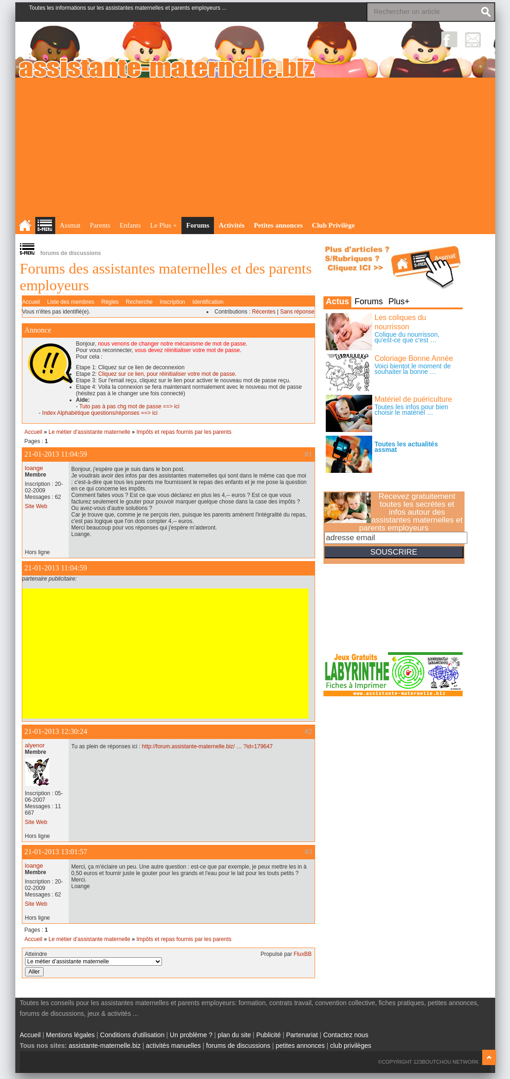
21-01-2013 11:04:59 (56, 454)
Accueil (31, 302)
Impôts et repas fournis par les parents (184, 432)
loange (34, 467)
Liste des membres (70, 302)
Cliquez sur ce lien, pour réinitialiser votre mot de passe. (167, 374)
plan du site (234, 1035)
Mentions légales (70, 1035)
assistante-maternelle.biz (105, 1045)
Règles (109, 302)
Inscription (172, 302)
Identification (207, 302)
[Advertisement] (255, 147)
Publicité (268, 1035)
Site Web (36, 506)
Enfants (130, 225)
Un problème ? (191, 1035)
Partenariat (301, 1035)
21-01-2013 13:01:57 (56, 852)
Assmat (70, 225)
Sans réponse (297, 311)
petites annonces (300, 1045)
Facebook (449, 39)
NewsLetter (473, 39)
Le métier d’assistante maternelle (89, 432)
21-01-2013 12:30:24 (56, 731)
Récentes (264, 311)
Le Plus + (163, 225)
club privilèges (350, 1045)
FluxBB (303, 954)
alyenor (35, 745)
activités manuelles (173, 1045)
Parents (100, 225)
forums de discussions (238, 1045)
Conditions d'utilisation (132, 1035)
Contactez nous (345, 1035)
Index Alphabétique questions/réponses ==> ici (100, 413)
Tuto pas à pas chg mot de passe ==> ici (129, 406)
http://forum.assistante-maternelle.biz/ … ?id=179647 (207, 746)
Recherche (139, 302)
